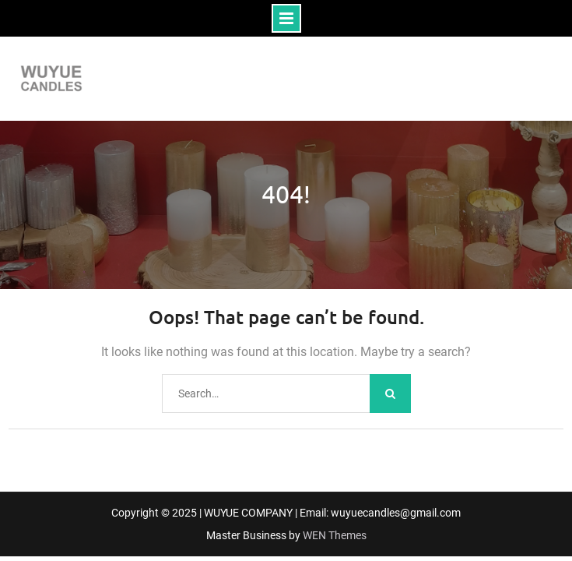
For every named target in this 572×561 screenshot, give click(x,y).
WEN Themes (335, 535)
